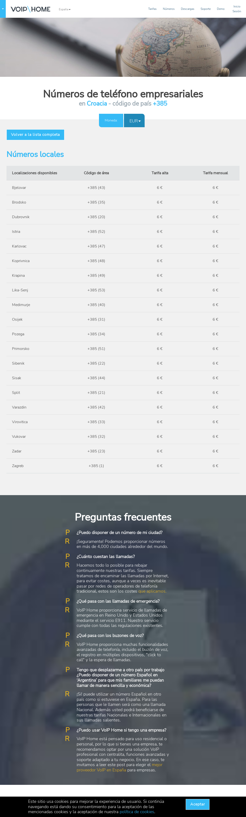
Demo (221, 9)
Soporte (206, 9)
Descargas (187, 9)
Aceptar (197, 804)
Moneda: (111, 120)
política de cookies (137, 812)
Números (169, 9)
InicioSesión (237, 9)
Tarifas (152, 9)
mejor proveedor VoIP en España (119, 767)
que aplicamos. (152, 591)
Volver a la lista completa (35, 134)
